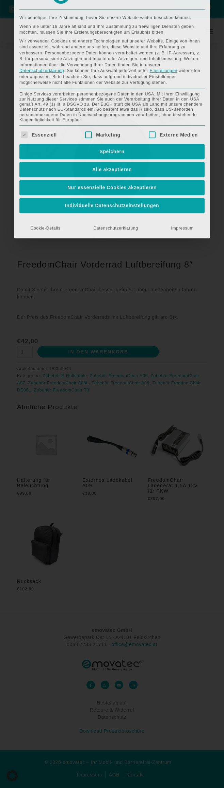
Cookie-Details (45, 135)
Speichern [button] (111, 58)
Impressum (182, 135)
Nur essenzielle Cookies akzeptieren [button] (112, 94)
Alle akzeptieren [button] (112, 76)
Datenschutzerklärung (115, 135)
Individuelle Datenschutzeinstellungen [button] (112, 112)
